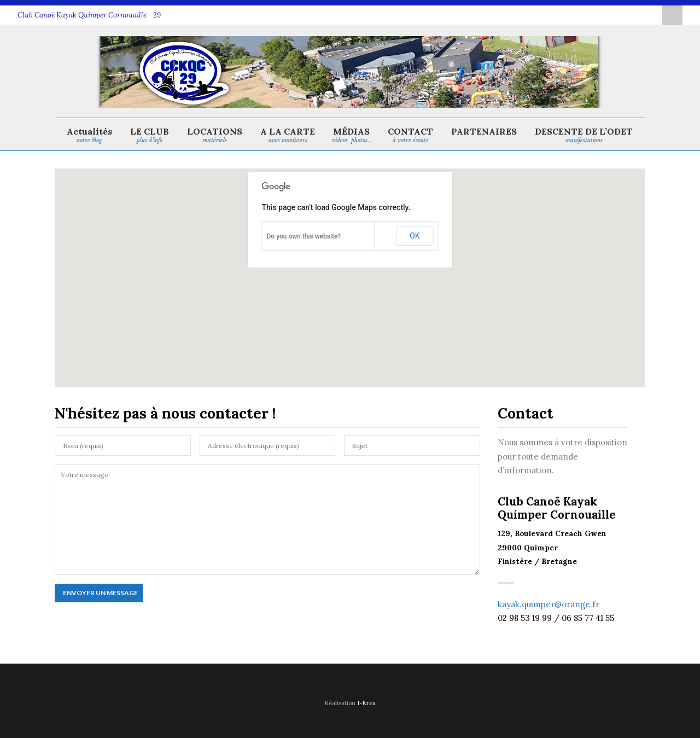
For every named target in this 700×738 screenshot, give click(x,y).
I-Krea (366, 703)
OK (414, 235)
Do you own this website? (304, 236)
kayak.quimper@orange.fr (548, 604)
